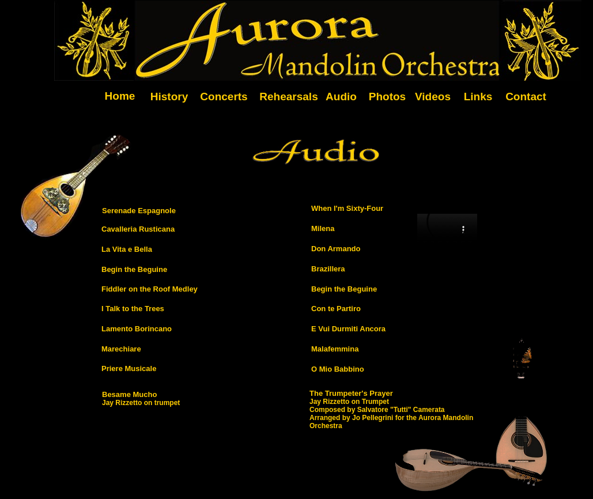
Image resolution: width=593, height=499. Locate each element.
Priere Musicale (128, 368)
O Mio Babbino (337, 369)
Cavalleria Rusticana (138, 229)
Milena (322, 228)
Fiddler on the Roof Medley (149, 289)
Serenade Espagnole (139, 210)
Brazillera (328, 268)
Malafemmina (334, 349)
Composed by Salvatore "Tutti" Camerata (377, 410)
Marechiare (121, 349)
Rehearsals (288, 96)
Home (120, 96)
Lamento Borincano (136, 328)
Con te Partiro (336, 308)
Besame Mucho (129, 394)
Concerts (223, 96)
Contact (525, 96)
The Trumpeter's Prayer (351, 393)
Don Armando (335, 248)
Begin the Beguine (134, 269)
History (169, 96)
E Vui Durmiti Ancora (348, 328)
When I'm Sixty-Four (347, 208)
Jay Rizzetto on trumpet (141, 403)
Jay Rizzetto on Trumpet (349, 402)
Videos (433, 96)
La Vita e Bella (126, 249)
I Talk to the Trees (132, 308)
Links (478, 96)
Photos (387, 96)
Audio (341, 96)
